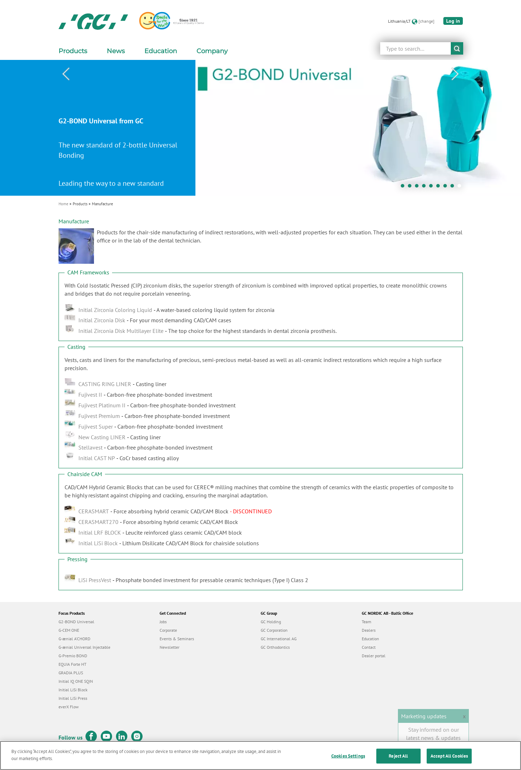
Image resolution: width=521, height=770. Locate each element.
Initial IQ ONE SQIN (76, 681)
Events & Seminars (177, 638)
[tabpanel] (260, 128)
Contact (369, 647)
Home (63, 203)
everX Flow (69, 706)
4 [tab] (425, 187)
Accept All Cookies (449, 762)
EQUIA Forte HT (73, 664)
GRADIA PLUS (71, 672)
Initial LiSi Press (73, 698)
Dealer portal (374, 655)
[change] (426, 21)
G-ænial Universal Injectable (84, 647)
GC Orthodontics (275, 647)
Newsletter (169, 647)
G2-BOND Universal (76, 621)
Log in (453, 21)
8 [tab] (454, 187)
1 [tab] (404, 187)
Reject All (398, 762)
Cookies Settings (348, 762)
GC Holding (271, 621)
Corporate (168, 630)
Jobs (163, 621)
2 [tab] (411, 187)
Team (366, 621)
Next (455, 74)
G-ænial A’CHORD (74, 638)
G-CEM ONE (69, 630)
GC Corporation (274, 630)
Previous (66, 74)
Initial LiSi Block (73, 689)
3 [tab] (418, 187)
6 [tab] (439, 187)
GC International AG (278, 638)
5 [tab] (432, 187)
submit (457, 48)
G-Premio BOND (73, 655)
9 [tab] (461, 187)
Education (370, 638)
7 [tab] (446, 187)
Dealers (369, 630)
